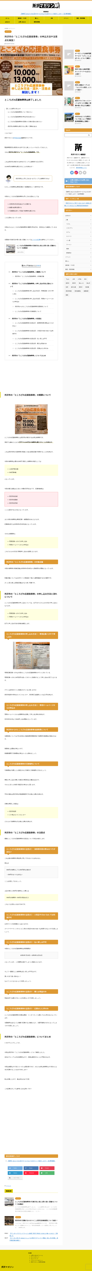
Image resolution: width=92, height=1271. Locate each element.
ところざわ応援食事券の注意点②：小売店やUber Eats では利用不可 (32, 332)
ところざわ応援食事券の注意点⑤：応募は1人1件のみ (30, 348)
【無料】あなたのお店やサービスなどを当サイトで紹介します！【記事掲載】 (46, 14)
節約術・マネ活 (22, 18)
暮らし (37, 18)
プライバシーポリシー (37, 1260)
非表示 (38, 265)
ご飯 (51, 18)
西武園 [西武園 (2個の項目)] (87, 287)
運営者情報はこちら (81, 167)
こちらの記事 (36, 239)
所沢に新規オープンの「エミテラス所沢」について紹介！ (83, 87)
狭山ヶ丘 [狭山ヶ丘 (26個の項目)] (81, 283)
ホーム (7, 18)
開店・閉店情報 (81, 18)
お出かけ (7, 22)
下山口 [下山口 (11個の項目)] (67, 279)
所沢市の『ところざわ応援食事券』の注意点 (25, 318)
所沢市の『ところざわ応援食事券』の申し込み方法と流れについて (31, 285)
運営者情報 (37, 22)
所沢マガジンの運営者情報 (38, 1261)
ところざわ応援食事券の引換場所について (26, 311)
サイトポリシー (35, 1256)
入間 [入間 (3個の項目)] (73, 279)
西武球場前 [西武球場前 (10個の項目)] (69, 291)
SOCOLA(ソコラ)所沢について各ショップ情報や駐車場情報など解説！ (83, 119)
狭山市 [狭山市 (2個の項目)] (88, 283)
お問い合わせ (22, 22)
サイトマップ (34, 1258)
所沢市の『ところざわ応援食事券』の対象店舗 (28, 276)
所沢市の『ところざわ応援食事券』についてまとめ (28, 355)
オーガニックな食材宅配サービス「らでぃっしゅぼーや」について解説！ (83, 56)
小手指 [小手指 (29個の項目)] (79, 279)
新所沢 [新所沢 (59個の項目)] (67, 283)
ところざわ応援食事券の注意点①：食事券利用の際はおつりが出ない (33, 324)
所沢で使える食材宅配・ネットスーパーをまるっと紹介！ (83, 71)
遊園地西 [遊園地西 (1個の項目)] (86, 291)
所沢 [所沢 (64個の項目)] (85, 279)
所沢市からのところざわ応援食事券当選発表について (30, 306)
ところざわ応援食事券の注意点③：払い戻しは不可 (29, 338)
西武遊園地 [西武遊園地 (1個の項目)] (78, 291)
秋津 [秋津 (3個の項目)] (67, 287)
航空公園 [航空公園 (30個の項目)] (73, 287)
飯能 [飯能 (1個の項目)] (67, 295)
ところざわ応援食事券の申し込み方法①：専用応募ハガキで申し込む (33, 292)
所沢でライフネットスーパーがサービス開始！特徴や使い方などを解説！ (83, 103)
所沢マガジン (7, 1267)
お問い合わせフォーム (37, 1255)
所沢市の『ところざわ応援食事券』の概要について (28, 272)
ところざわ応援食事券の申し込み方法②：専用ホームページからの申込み (33, 300)
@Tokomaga (17, 138)
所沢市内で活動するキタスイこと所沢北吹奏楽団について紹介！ (36, 1220)
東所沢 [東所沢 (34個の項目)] (74, 283)
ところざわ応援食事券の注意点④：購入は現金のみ (29, 343)
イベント (66, 18)
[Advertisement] (20, 376)
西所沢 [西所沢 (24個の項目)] (80, 287)
